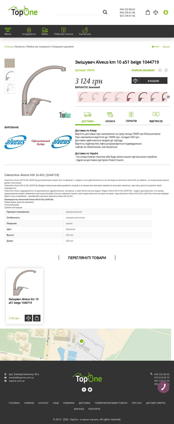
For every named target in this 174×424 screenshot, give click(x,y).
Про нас (137, 402)
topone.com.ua (16, 380)
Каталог (20, 46)
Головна (8, 46)
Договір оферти (155, 402)
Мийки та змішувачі (38, 46)
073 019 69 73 (162, 377)
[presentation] (168, 97)
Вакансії (79, 408)
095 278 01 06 (127, 12)
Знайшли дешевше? (143, 70)
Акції (56, 402)
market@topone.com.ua (21, 377)
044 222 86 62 (127, 9)
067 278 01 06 (127, 15)
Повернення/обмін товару (111, 402)
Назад (166, 46)
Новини (29, 402)
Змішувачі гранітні (63, 46)
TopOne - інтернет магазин (84, 419)
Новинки (68, 402)
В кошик (153, 81)
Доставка (84, 402)
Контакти (94, 408)
